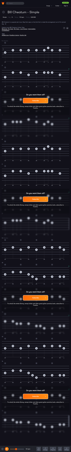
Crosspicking (5, 30)
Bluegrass (4, 29)
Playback (53, 449)
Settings (67, 449)
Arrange (45, 449)
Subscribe (65, 2)
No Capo (10, 29)
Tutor (38, 449)
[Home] (3, 3)
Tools (60, 449)
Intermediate (31, 29)
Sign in (66, 5)
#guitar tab (23, 35)
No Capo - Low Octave (20, 29)
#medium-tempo (14, 35)
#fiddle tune (5, 35)
